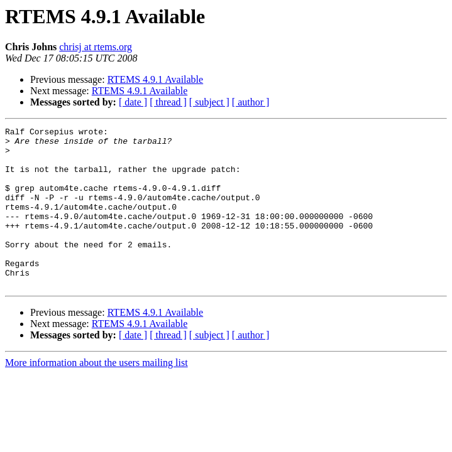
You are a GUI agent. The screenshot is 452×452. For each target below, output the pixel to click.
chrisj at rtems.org (95, 46)
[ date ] (133, 102)
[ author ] (251, 102)
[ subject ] (209, 102)
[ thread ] (168, 102)
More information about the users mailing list (96, 394)
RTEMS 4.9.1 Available (155, 79)
